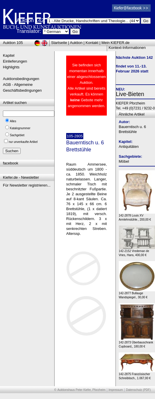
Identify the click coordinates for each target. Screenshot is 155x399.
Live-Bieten (130, 94)
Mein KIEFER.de (116, 42)
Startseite (59, 42)
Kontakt (92, 42)
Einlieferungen (15, 61)
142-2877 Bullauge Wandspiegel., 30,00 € (137, 294)
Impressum (116, 389)
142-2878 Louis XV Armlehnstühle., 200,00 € (137, 216)
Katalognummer (20, 128)
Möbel (124, 161)
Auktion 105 (13, 42)
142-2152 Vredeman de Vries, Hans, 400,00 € (137, 252)
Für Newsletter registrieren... (27, 185)
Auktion (76, 42)
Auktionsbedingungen (21, 79)
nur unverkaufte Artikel (23, 141)
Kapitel (9, 55)
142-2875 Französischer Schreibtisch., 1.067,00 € (137, 375)
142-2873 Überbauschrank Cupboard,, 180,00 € (137, 343)
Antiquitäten (129, 146)
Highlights (11, 67)
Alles (13, 121)
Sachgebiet (17, 135)
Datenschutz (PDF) (138, 389)
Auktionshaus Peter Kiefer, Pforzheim (81, 389)
